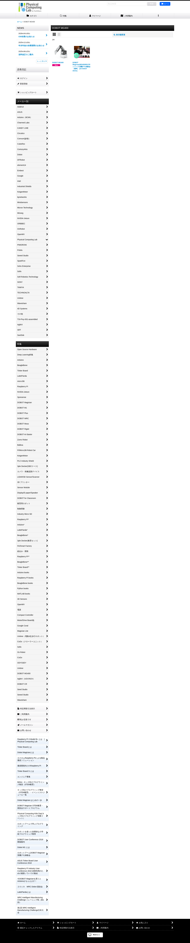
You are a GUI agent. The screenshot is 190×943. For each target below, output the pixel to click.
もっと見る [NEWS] (42, 61)
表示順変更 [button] (119, 35)
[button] (158, 16)
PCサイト (96, 935)
